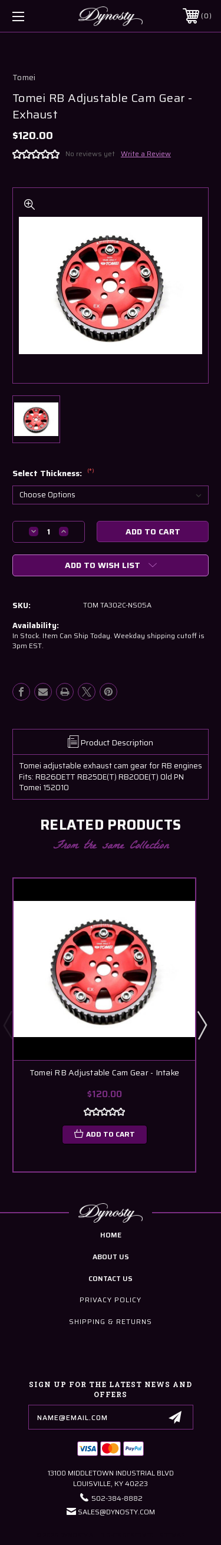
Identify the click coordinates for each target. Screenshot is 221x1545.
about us (111, 1256)
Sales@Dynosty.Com (116, 1511)
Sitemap (171, 1535)
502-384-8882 (117, 1498)
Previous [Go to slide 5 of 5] (8, 1024)
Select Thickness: (53, 474)
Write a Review (146, 153)
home (110, 1234)
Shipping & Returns (110, 1321)
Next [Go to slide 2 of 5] (201, 1024)
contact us (110, 1278)
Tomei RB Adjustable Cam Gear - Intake (104, 1073)
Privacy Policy (110, 1299)
